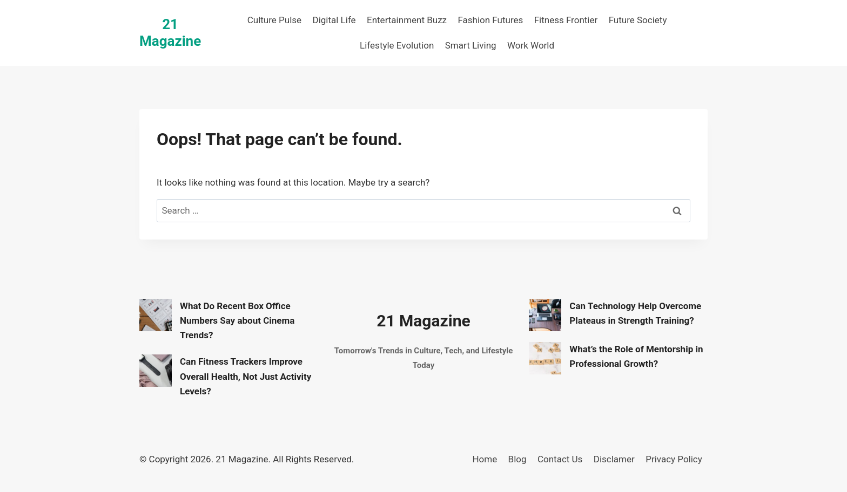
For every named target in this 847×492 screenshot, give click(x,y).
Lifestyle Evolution (397, 45)
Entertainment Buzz (407, 20)
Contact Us (559, 459)
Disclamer (614, 459)
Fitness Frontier (566, 20)
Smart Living (470, 45)
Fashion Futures (490, 20)
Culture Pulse (274, 20)
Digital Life (333, 20)
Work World (530, 45)
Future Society (638, 20)
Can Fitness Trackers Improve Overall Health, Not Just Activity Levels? (245, 376)
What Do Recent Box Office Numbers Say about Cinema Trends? (237, 320)
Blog (517, 459)
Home (484, 459)
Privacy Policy (674, 459)
